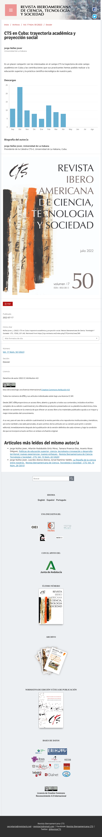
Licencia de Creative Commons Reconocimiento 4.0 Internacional (51, 793)
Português (61, 500)
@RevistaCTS (55, 829)
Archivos (16, 24)
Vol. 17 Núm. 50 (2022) (32, 24)
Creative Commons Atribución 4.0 (55, 389)
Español (50, 500)
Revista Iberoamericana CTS (79, 826)
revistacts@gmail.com (43, 826)
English (41, 500)
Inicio (6, 24)
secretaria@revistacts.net (19, 826)
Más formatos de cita (14, 338)
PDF (9, 304)
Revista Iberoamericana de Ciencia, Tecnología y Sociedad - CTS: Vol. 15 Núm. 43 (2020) (51, 455)
